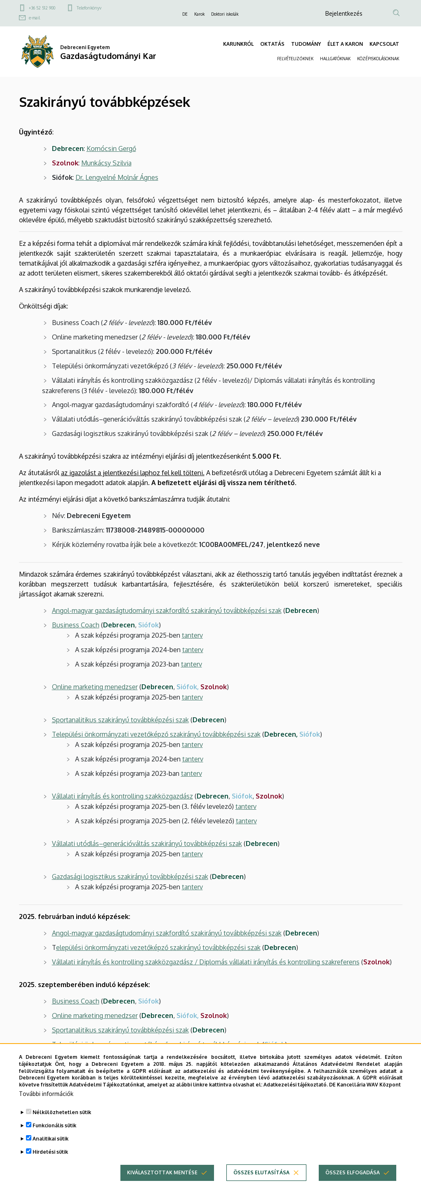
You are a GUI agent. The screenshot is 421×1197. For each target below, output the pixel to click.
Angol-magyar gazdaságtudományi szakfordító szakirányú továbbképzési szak (167, 933)
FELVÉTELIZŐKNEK (295, 58)
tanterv (192, 635)
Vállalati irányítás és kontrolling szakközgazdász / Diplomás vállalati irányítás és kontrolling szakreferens (206, 962)
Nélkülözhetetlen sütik (62, 1112)
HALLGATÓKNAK (335, 58)
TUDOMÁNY (306, 44)
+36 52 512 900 (42, 7)
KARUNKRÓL (238, 44)
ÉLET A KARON (345, 44)
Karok (199, 14)
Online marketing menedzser (95, 1015)
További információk (46, 1093)
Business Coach (75, 625)
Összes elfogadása (352, 1172)
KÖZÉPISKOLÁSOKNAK (378, 58)
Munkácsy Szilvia (106, 163)
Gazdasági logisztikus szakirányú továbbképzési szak (130, 876)
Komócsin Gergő (111, 148)
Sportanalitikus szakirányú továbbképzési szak (120, 1030)
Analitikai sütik (50, 1139)
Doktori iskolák (224, 14)
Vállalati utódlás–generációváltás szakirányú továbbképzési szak (147, 843)
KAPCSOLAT (384, 44)
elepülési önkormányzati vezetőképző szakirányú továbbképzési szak (158, 947)
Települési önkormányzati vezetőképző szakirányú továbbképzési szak (156, 734)
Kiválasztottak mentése (162, 1172)
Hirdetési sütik (50, 1152)
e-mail (34, 17)
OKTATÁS (272, 44)
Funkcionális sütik (54, 1125)
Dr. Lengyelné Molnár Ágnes (116, 177)
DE (185, 14)
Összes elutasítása (261, 1172)
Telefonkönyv (89, 7)
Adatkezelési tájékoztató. (295, 1085)
